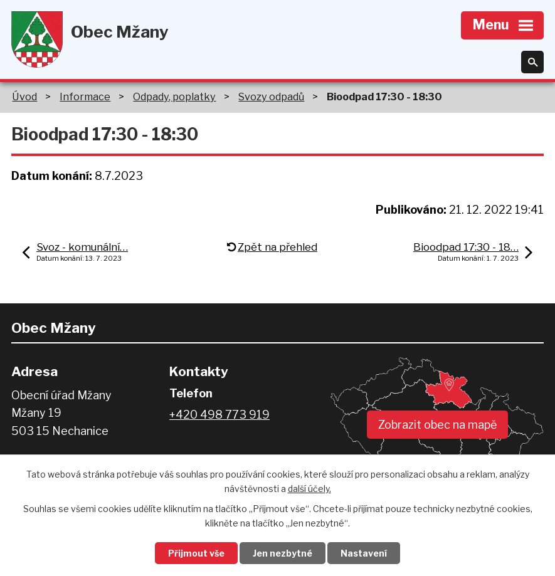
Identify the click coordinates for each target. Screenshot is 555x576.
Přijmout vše (196, 553)
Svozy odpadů (271, 96)
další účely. (309, 488)
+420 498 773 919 (219, 414)
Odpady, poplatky (174, 96)
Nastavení (364, 553)
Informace (85, 96)
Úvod (24, 96)
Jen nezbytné (282, 553)
